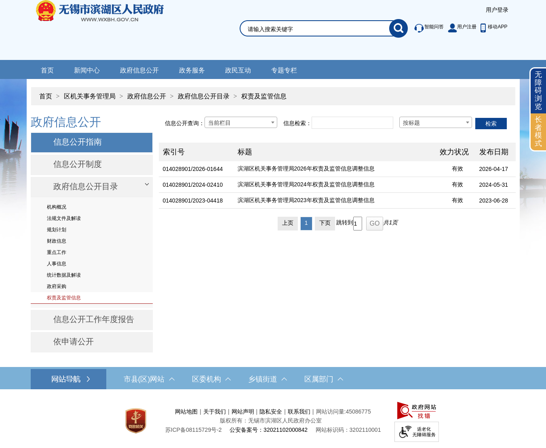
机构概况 (56, 207)
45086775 (358, 411)
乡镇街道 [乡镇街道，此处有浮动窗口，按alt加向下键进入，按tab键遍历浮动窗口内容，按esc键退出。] (267, 379)
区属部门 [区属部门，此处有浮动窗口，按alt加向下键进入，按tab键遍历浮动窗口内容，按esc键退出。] (323, 379)
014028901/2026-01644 (193, 169)
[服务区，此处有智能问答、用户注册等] (458, 28)
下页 (325, 223)
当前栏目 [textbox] (219, 122)
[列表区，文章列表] (337, 172)
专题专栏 (284, 70)
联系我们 (299, 411)
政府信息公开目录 (204, 96)
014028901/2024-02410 (193, 184)
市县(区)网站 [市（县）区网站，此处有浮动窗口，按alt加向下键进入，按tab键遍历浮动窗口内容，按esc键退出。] (149, 379)
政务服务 (192, 70)
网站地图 (186, 411)
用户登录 (497, 9)
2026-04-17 (493, 169)
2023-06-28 (493, 200)
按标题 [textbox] (411, 122)
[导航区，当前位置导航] (273, 92)
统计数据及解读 (64, 275)
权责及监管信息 (264, 96)
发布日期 (493, 152)
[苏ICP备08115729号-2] (193, 430)
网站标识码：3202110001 (348, 430)
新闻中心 (87, 70)
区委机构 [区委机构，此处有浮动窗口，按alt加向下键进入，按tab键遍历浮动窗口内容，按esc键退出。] (211, 379)
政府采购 (56, 286)
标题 (245, 152)
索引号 (174, 152)
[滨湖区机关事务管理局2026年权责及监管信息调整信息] (335, 169)
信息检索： (297, 123)
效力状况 (454, 152)
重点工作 (56, 252)
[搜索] (398, 28)
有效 (457, 168)
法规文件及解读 (64, 218)
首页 (47, 70)
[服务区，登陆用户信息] (497, 10)
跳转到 (344, 222)
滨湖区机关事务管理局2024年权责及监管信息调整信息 (306, 184)
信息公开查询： (184, 123)
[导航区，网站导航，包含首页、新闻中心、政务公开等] (273, 69)
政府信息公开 (139, 70)
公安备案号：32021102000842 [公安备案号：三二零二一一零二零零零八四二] (269, 430)
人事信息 (56, 264)
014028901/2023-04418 (193, 200)
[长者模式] (538, 131)
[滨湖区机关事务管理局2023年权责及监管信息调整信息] (335, 201)
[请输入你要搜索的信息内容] (318, 29)
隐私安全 (270, 411)
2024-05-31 (493, 184)
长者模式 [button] (538, 131)
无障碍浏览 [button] (538, 90)
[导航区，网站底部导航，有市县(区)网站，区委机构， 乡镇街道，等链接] (273, 379)
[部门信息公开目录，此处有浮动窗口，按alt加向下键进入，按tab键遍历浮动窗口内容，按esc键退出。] (92, 187)
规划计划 (56, 230)
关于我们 (214, 411)
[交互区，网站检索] (314, 19)
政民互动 (238, 70)
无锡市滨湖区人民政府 (111, 30)
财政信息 (56, 241)
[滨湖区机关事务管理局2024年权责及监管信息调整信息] (335, 185)
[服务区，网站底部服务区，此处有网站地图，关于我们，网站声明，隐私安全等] (273, 420)
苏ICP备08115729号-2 (193, 430)
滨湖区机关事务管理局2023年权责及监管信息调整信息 (306, 200)
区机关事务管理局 (90, 96)
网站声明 (243, 411)
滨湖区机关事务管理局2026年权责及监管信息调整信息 (306, 168)
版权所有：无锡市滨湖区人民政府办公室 (271, 420)
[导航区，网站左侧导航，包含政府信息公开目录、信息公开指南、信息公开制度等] (92, 233)
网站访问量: (331, 411)
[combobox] (240, 122)
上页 (287, 223)
